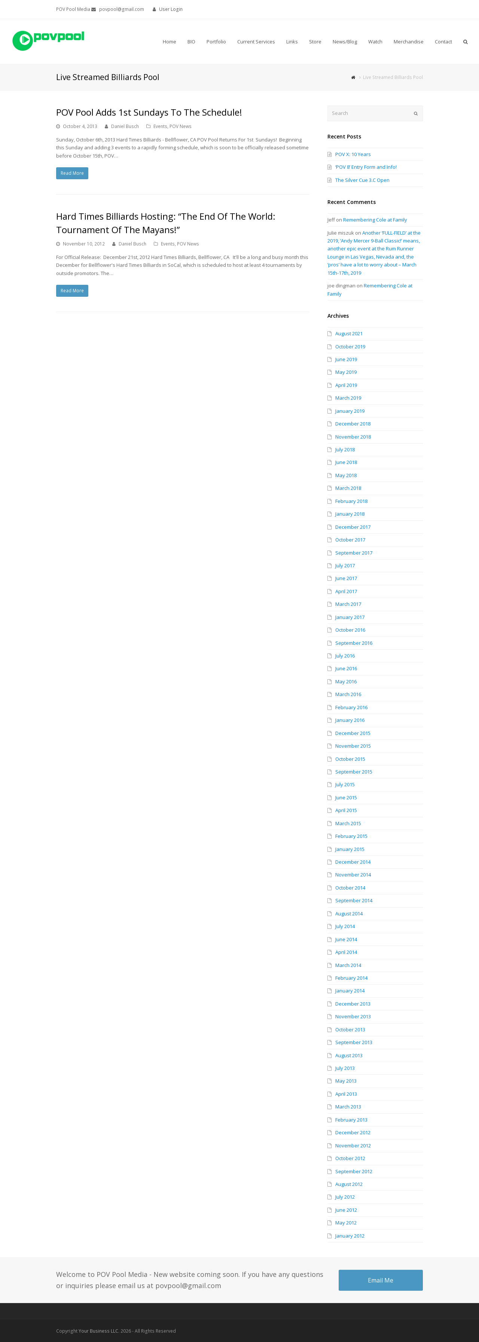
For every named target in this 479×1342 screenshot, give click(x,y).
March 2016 (348, 694)
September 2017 (353, 552)
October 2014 (350, 887)
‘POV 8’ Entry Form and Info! (366, 167)
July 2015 (345, 784)
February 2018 (351, 501)
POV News (181, 126)
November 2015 (353, 745)
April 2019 (346, 385)
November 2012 (353, 1145)
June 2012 (346, 1210)
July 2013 (345, 1068)
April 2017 (346, 591)
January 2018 (349, 513)
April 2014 (346, 952)
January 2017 (349, 617)
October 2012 (350, 1158)
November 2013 (353, 1016)
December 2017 (352, 527)
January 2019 (349, 411)
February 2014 (351, 978)
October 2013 (350, 1029)
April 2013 (346, 1094)
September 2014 (353, 900)
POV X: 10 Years (353, 154)
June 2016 (346, 668)
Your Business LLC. (99, 1331)
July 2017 (345, 565)
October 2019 (350, 346)
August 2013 (349, 1055)
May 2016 (346, 681)
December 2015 (352, 733)
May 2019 (346, 372)
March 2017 (348, 604)
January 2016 (349, 720)
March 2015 (348, 823)
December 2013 (352, 1003)
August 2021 (349, 333)
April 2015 (346, 810)
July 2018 (345, 449)
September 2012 (353, 1171)
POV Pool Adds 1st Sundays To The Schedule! (149, 112)
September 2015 (353, 771)
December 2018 (352, 423)
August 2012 (349, 1184)
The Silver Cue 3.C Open (362, 180)
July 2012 (345, 1196)
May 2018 (346, 475)
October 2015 (350, 759)
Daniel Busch (125, 126)
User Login (171, 9)
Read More (72, 173)
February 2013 (351, 1119)
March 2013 (348, 1106)
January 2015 (349, 849)
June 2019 (346, 359)
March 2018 (348, 488)
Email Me (380, 1280)
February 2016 (351, 707)
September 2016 (353, 643)
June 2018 (346, 462)
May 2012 (346, 1222)
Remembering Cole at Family (375, 219)
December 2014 (352, 861)
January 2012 (349, 1235)
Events (160, 126)
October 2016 (350, 629)
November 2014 (353, 874)
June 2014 (346, 939)
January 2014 (349, 990)
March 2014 (348, 965)
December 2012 (352, 1132)
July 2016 (345, 655)
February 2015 (351, 836)
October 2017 (350, 539)
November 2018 (353, 436)
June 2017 (346, 578)
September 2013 (353, 1042)
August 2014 (349, 913)
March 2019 (348, 397)
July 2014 (345, 926)
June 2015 (346, 797)
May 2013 (346, 1080)
